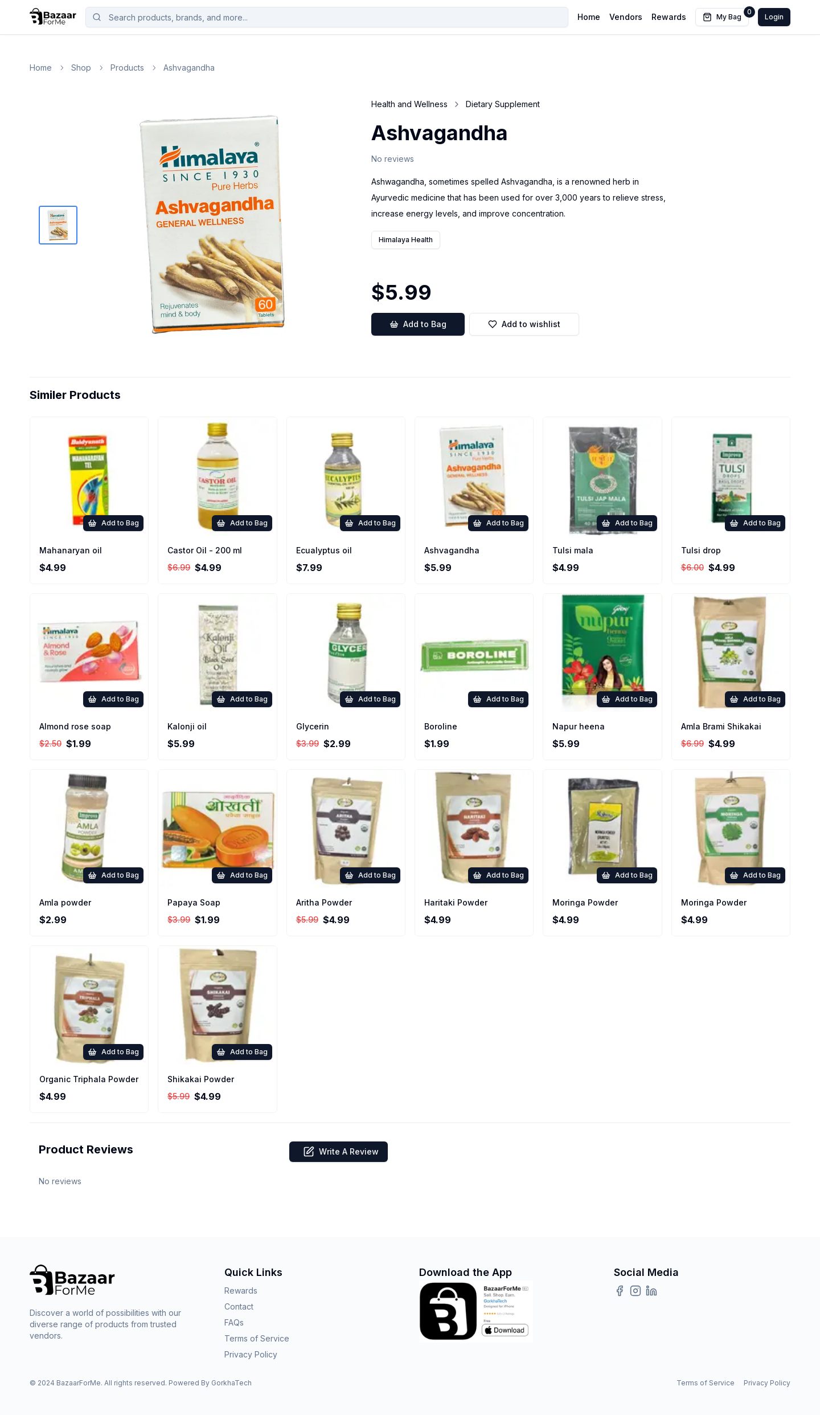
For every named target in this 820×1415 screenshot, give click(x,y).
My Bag (726, 15)
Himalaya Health (406, 239)
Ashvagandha (189, 67)
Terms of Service (256, 1338)
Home (588, 17)
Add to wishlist (524, 324)
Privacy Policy (250, 1354)
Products (127, 67)
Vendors (625, 17)
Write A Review (338, 1151)
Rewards (668, 17)
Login (774, 17)
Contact (238, 1306)
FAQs (234, 1322)
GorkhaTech (231, 1383)
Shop (81, 67)
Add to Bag (418, 324)
